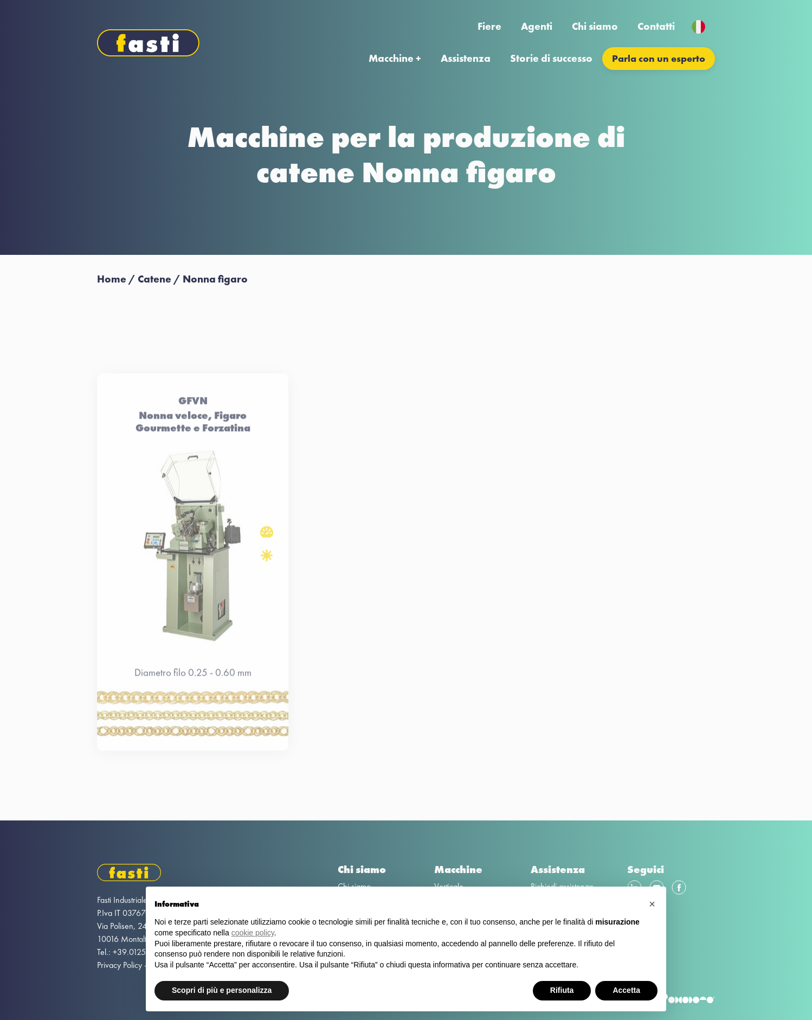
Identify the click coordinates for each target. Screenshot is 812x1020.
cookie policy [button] (252, 932)
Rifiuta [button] (562, 990)
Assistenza (466, 58)
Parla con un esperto (658, 58)
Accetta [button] (626, 990)
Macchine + (395, 58)
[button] (652, 904)
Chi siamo (595, 26)
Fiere (489, 26)
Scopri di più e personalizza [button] (222, 990)
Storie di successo (551, 58)
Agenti (536, 26)
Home (111, 279)
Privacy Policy (119, 965)
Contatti (656, 26)
